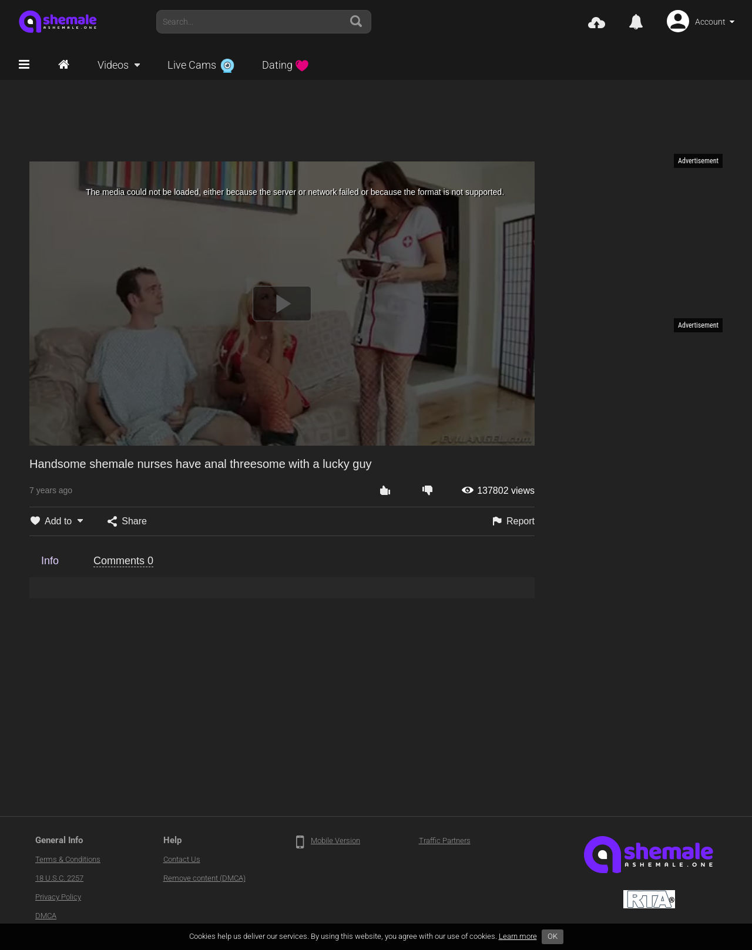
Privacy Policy (58, 896)
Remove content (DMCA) (204, 878)
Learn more (518, 936)
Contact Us (181, 859)
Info (50, 561)
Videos (113, 65)
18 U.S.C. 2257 (59, 878)
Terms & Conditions (67, 859)
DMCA (45, 915)
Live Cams (200, 65)
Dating (285, 65)
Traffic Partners (445, 840)
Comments (123, 561)
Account (710, 21)
